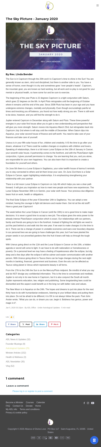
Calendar (40, 402)
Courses (30, 402)
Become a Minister (14, 402)
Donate (29, 406)
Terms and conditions (30, 409)
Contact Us (18, 406)
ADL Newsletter (15, 361)
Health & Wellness (16, 357)
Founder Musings (15, 344)
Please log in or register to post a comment (32, 391)
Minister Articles (16, 353)
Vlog (10, 366)
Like (7, 317)
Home (38, 406)
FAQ (8, 406)
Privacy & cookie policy (16, 412)
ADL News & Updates (18, 339)
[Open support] (94, 440)
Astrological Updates (51, 308)
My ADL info (11, 409)
